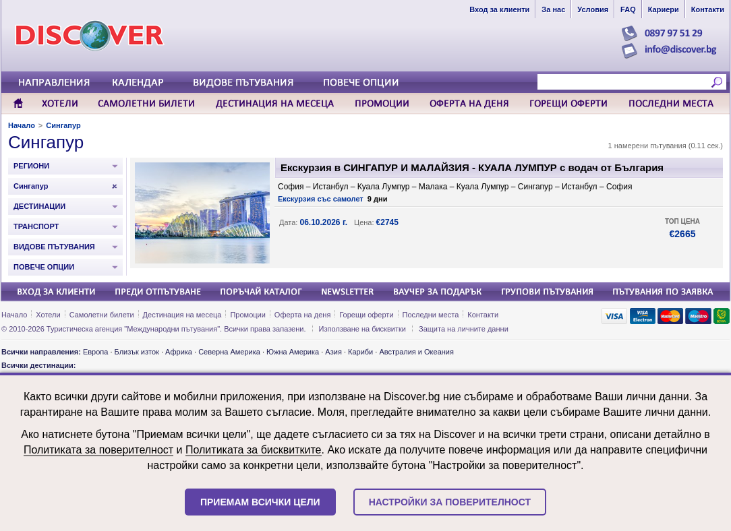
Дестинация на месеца (182, 315)
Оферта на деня (302, 315)
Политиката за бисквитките (253, 450)
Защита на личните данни (463, 329)
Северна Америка (229, 352)
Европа (96, 352)
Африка (178, 352)
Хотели (48, 315)
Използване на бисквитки (362, 329)
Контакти (482, 315)
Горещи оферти (366, 315)
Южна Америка (292, 352)
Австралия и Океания (416, 352)
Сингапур (63, 125)
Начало (21, 125)
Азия (333, 352)
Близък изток (137, 352)
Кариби (360, 352)
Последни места (431, 315)
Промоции (247, 315)
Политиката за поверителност (98, 450)
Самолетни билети (101, 315)
